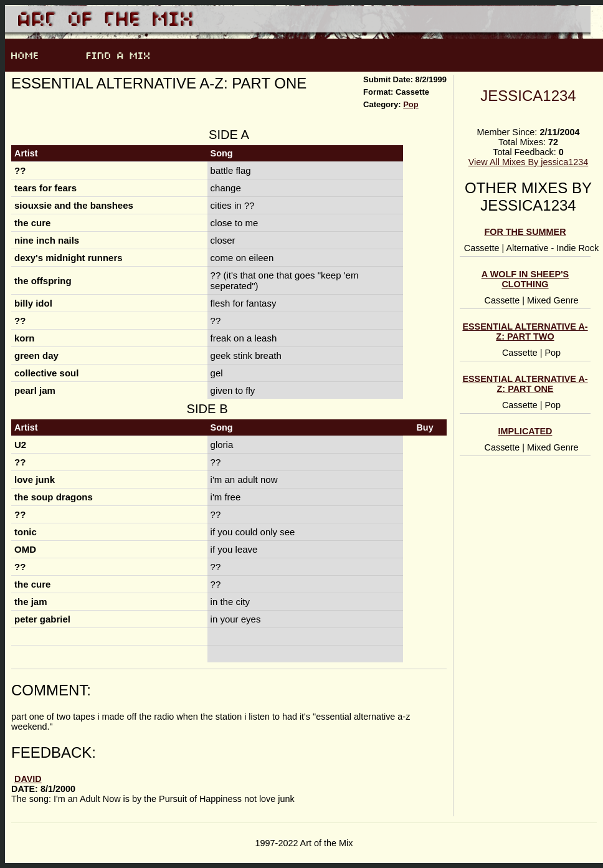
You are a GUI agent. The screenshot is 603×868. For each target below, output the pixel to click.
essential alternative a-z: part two (524, 331)
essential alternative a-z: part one (524, 384)
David (28, 779)
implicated (525, 431)
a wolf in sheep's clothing (525, 279)
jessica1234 (528, 95)
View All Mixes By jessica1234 (528, 162)
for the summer (525, 232)
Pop (410, 104)
